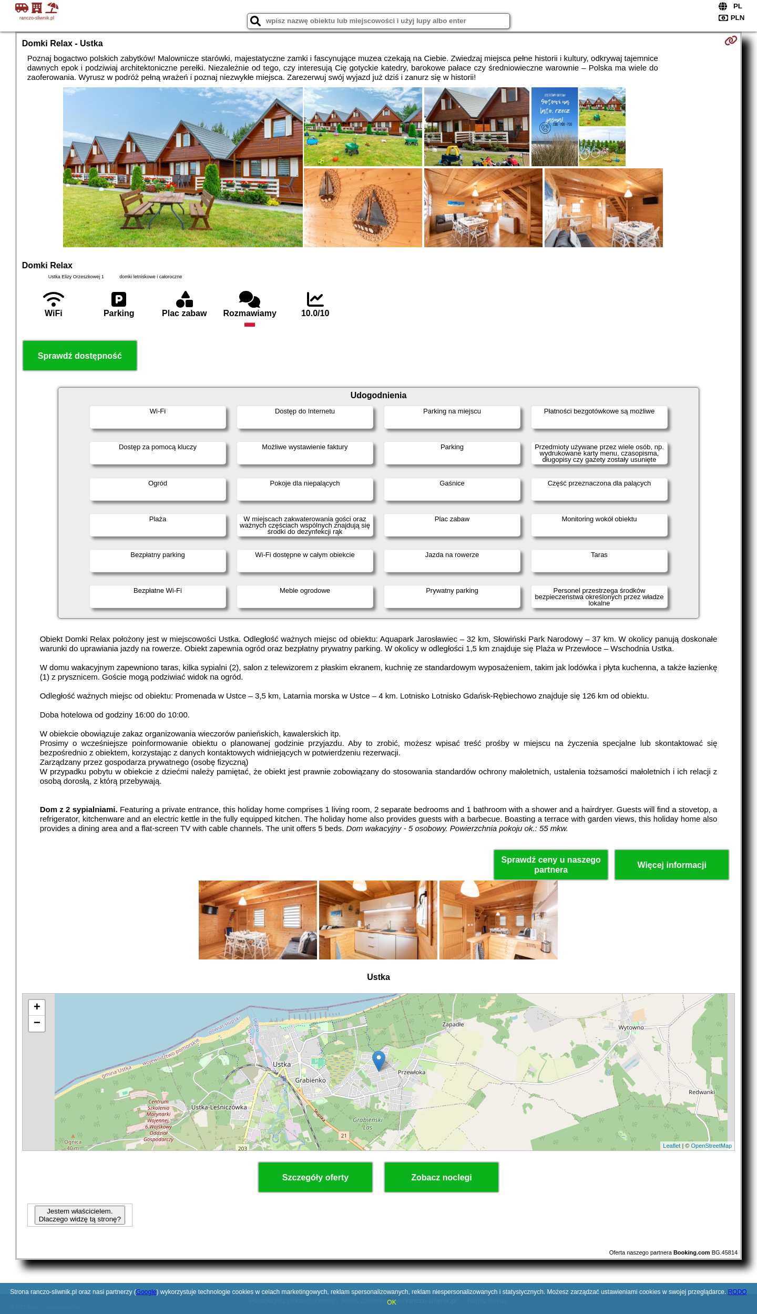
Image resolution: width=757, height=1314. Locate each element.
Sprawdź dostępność (80, 355)
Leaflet (671, 1146)
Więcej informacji (671, 865)
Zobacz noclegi (441, 1177)
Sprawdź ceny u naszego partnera (550, 864)
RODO (737, 1292)
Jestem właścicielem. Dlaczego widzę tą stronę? (80, 1215)
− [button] (37, 1024)
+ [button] (37, 1008)
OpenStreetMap (711, 1146)
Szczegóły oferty (315, 1177)
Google (146, 1292)
